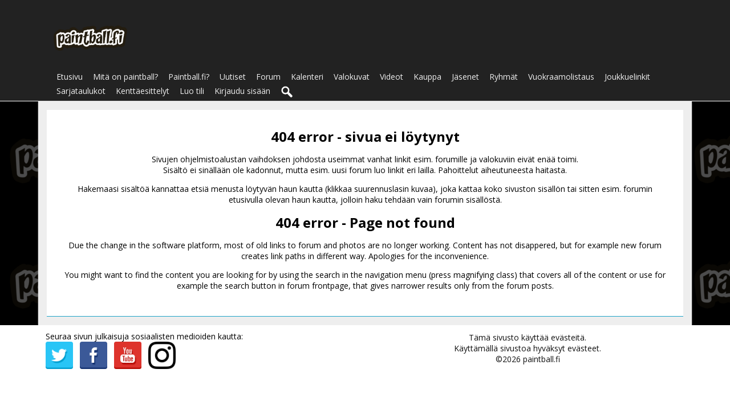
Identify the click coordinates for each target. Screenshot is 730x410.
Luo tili (192, 90)
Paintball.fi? (188, 76)
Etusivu (69, 76)
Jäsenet (465, 76)
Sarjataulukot (81, 90)
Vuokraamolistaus (561, 76)
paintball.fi (541, 359)
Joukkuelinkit (627, 76)
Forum (268, 76)
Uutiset (233, 76)
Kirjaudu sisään (242, 90)
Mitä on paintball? (125, 76)
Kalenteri (307, 76)
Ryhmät (503, 76)
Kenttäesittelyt (142, 90)
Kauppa (427, 76)
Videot (391, 76)
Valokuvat (352, 76)
